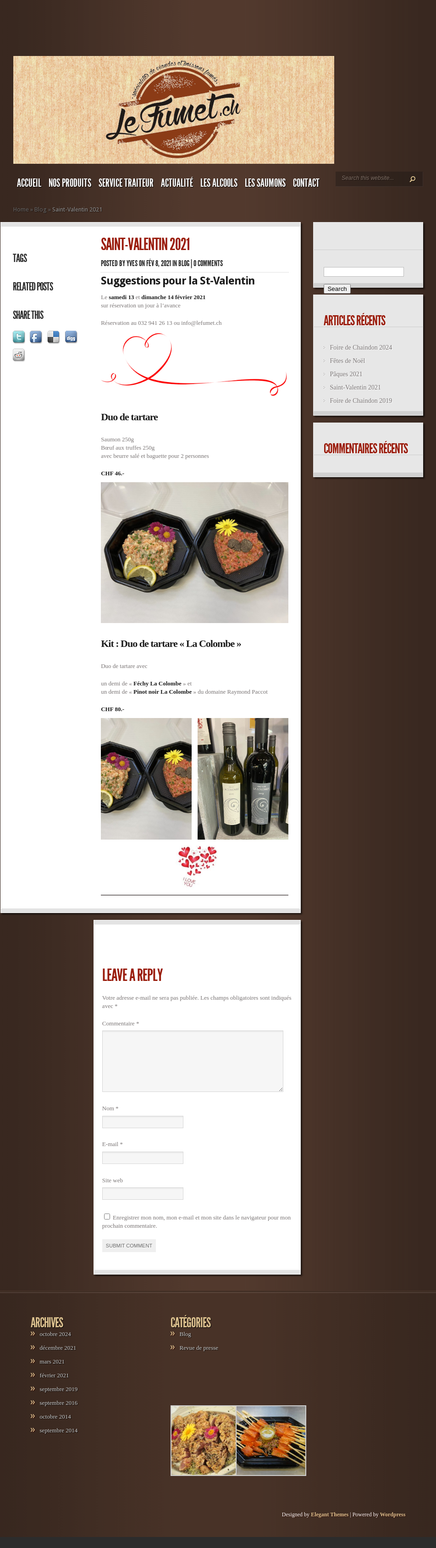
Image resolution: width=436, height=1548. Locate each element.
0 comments (208, 263)
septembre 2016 (59, 1413)
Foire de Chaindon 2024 (361, 347)
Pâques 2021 (346, 374)
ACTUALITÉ (177, 183)
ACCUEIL (29, 183)
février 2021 (54, 1386)
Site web (112, 1191)
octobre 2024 (55, 1345)
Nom (110, 1119)
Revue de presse (199, 1358)
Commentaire (120, 1023)
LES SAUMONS (265, 183)
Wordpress (393, 1525)
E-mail (112, 1155)
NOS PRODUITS (70, 183)
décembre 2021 (58, 1358)
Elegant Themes (329, 1525)
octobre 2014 (55, 1427)
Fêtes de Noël (347, 360)
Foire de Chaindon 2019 (361, 400)
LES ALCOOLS (218, 183)
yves (132, 263)
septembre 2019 (59, 1400)
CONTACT (306, 183)
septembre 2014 (59, 1441)
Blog (40, 209)
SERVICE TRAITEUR (126, 183)
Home (21, 209)
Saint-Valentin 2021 (355, 387)
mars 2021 (52, 1372)
